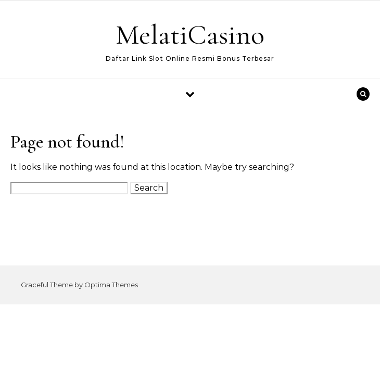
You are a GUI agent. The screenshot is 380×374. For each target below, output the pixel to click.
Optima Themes (111, 284)
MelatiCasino (190, 34)
